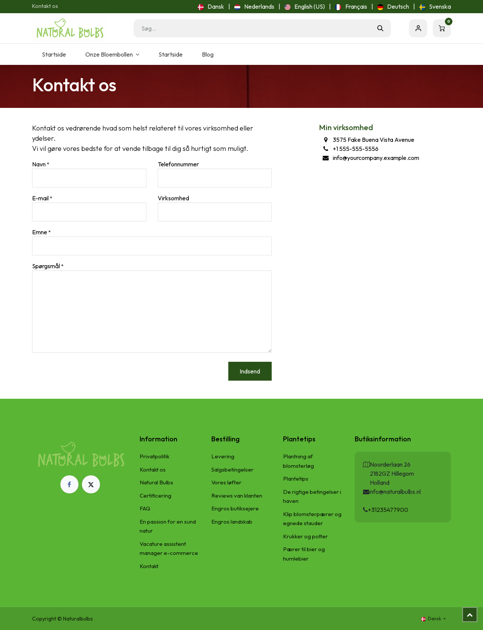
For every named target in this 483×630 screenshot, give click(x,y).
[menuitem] (211, 6)
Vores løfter (226, 482)
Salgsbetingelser (232, 469)
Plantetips (295, 478)
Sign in (418, 28)
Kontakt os (45, 6)
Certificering (155, 495)
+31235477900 (388, 509)
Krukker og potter (305, 536)
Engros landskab (231, 521)
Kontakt (149, 566)
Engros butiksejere (235, 508)
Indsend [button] (250, 371)
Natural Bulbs (156, 482)
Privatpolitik (154, 456)
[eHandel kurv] (442, 28)
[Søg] (380, 28)
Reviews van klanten (236, 495)
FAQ (145, 508)
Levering (222, 456)
